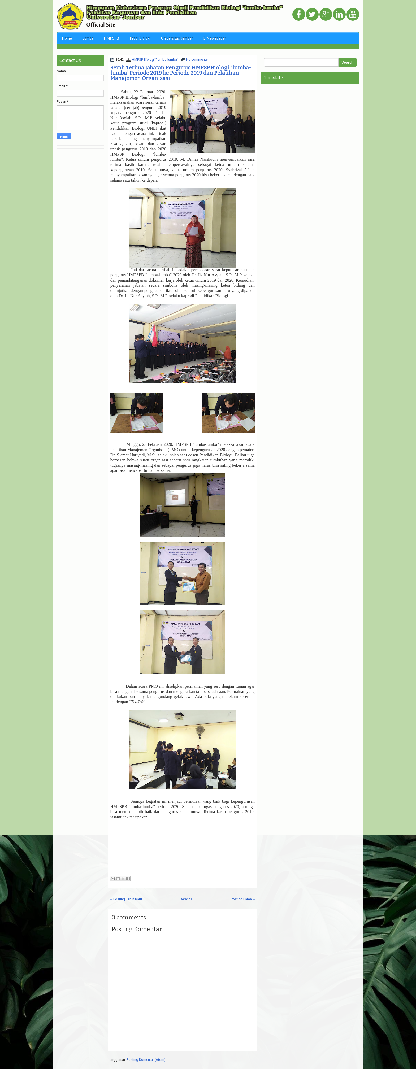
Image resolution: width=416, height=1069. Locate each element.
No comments (197, 60)
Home (67, 38)
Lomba (88, 38)
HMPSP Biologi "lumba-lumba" (155, 60)
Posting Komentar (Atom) (146, 1060)
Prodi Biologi (140, 38)
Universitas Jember (177, 38)
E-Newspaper (214, 38)
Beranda (186, 899)
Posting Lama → (243, 899)
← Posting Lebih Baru (125, 899)
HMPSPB (111, 38)
